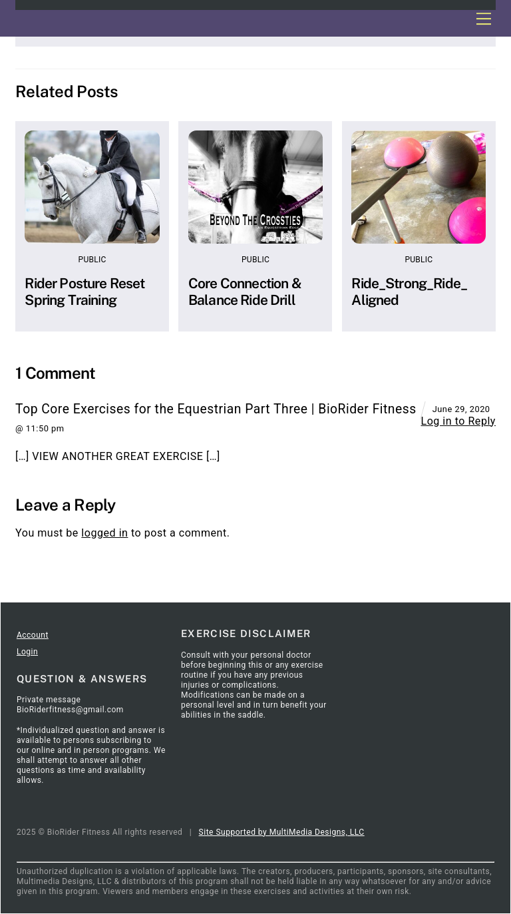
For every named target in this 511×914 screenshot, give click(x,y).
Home (28, 585)
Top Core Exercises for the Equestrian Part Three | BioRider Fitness (216, 409)
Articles (65, 585)
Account (33, 635)
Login (27, 651)
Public (92, 259)
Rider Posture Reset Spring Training (84, 291)
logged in (104, 533)
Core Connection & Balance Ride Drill (244, 291)
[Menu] (483, 18)
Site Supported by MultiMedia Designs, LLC (282, 832)
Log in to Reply (458, 421)
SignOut (105, 585)
